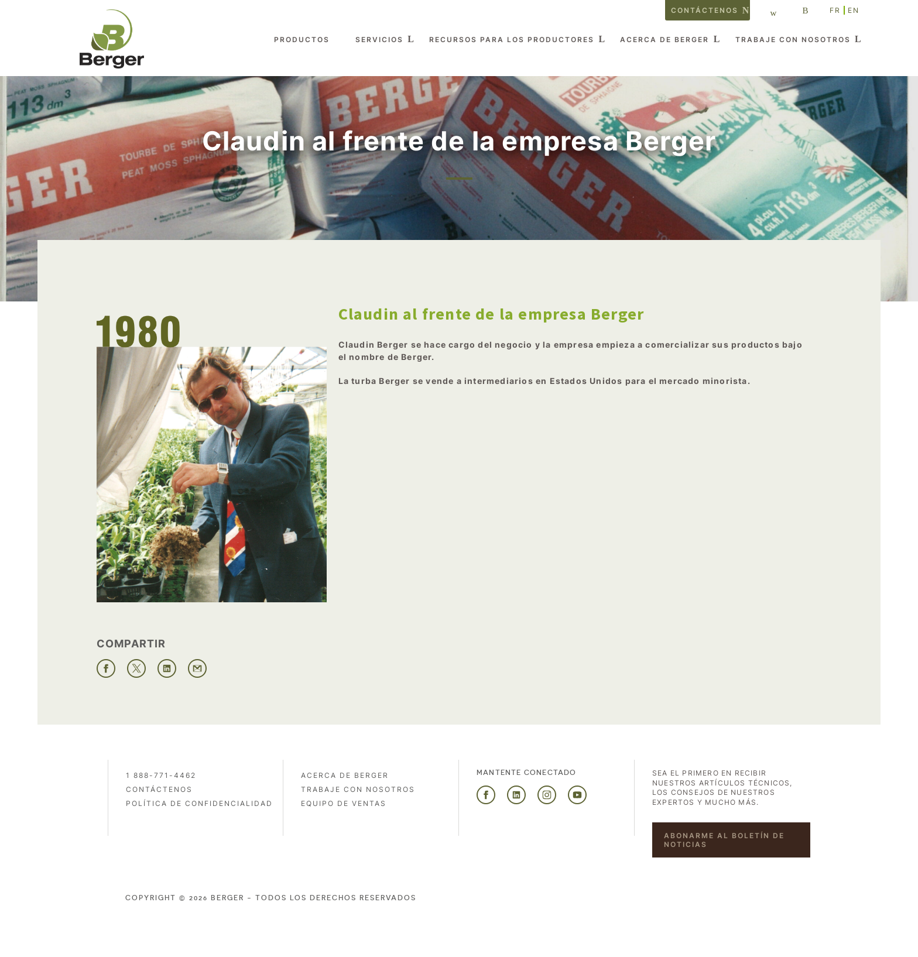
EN (853, 10)
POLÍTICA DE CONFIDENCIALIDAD (199, 803)
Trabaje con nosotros (793, 39)
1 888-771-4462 (161, 775)
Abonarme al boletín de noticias (724, 840)
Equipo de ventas (343, 803)
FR (835, 10)
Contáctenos (704, 10)
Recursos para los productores (511, 39)
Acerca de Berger (664, 39)
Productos (302, 39)
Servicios (379, 39)
